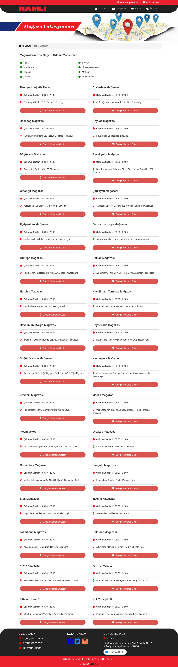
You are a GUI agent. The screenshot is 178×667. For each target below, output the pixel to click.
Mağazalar (119, 8)
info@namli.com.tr (32, 648)
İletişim (151, 8)
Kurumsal (101, 8)
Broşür (136, 8)
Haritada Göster (115, 652)
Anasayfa (25, 46)
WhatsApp (125, 2)
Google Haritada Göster (53, 110)
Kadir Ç (94, 664)
